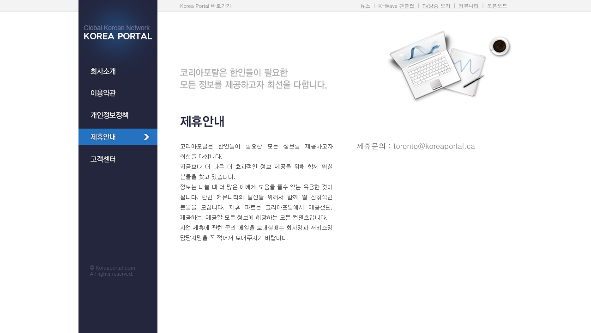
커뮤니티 (468, 5)
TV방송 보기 (436, 5)
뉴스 (365, 5)
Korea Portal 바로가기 (205, 5)
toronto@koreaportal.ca (434, 146)
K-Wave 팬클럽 (397, 5)
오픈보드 (497, 5)
